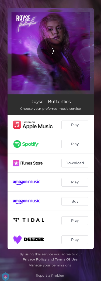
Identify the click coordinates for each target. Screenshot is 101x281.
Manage (35, 265)
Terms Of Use (66, 259)
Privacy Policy (35, 259)
